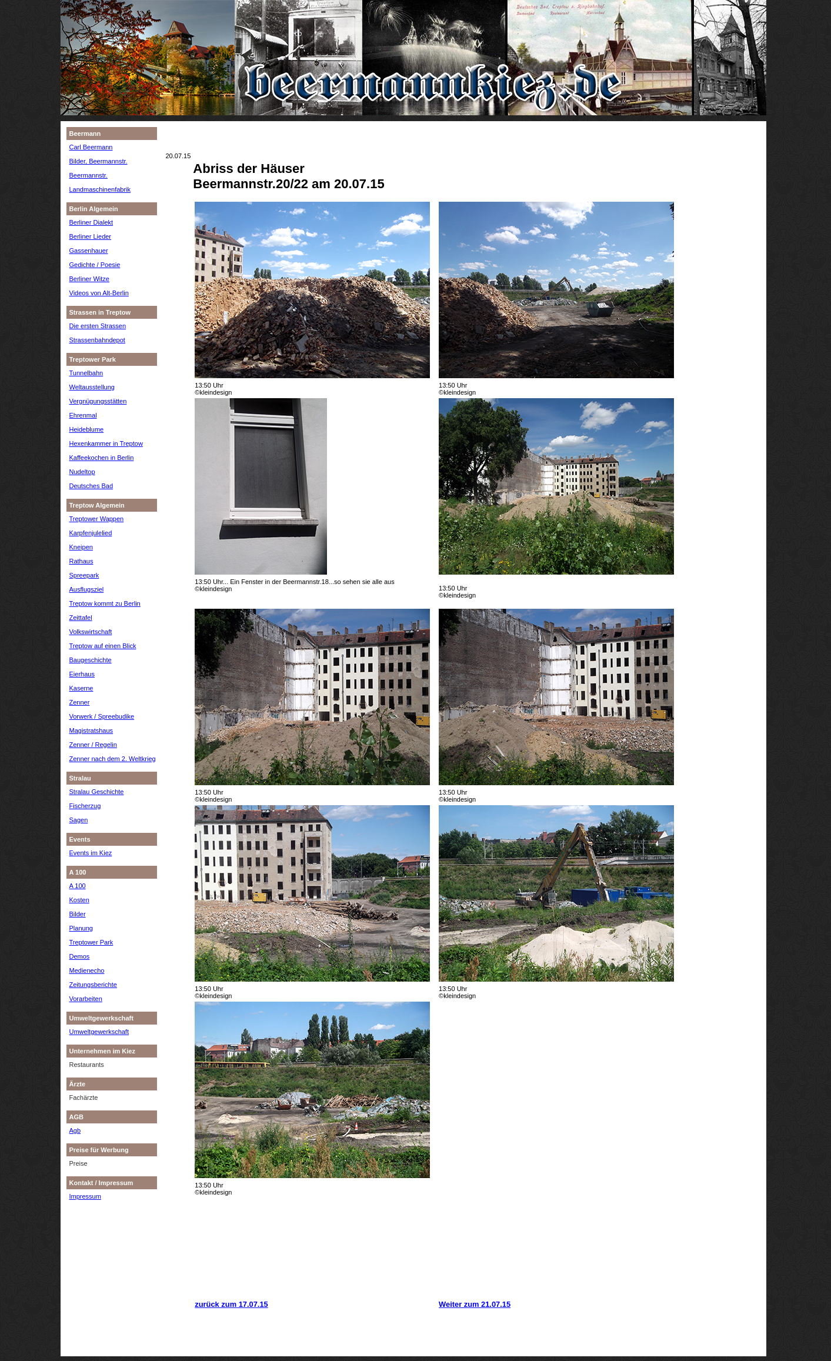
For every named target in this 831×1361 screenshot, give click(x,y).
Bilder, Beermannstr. (98, 161)
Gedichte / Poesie (95, 264)
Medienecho (87, 970)
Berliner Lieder (90, 236)
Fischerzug (85, 805)
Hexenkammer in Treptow (106, 443)
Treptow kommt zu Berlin (105, 603)
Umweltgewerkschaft (99, 1031)
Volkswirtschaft (90, 631)
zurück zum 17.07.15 (231, 1304)
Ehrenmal (83, 415)
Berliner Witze (89, 278)
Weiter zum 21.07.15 (474, 1304)
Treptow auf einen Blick (102, 645)
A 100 (77, 885)
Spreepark (84, 575)
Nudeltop (82, 471)
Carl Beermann (91, 147)
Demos (79, 956)
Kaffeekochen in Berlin (101, 457)
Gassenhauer (88, 250)
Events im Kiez (90, 852)
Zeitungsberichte (93, 984)
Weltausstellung (92, 387)
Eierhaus (82, 674)
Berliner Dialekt (91, 222)
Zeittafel (80, 617)
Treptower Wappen (96, 518)
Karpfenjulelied (90, 532)
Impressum (85, 1196)
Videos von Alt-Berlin (99, 292)
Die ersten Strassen (97, 325)
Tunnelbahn (86, 372)
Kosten (79, 899)
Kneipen (81, 547)
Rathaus (81, 561)
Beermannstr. (88, 175)
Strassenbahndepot (97, 339)
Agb (75, 1130)
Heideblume (86, 429)
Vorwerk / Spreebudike (102, 716)
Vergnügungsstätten (98, 401)
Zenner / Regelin (93, 744)
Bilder (77, 914)
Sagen (78, 819)
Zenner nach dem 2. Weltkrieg (112, 758)
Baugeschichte (90, 659)
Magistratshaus (91, 730)
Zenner (79, 702)
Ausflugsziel (86, 589)
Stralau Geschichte (96, 791)
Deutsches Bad (91, 485)
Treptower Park (91, 942)
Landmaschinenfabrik (100, 189)
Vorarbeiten (85, 998)
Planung (81, 928)
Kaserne (81, 688)
